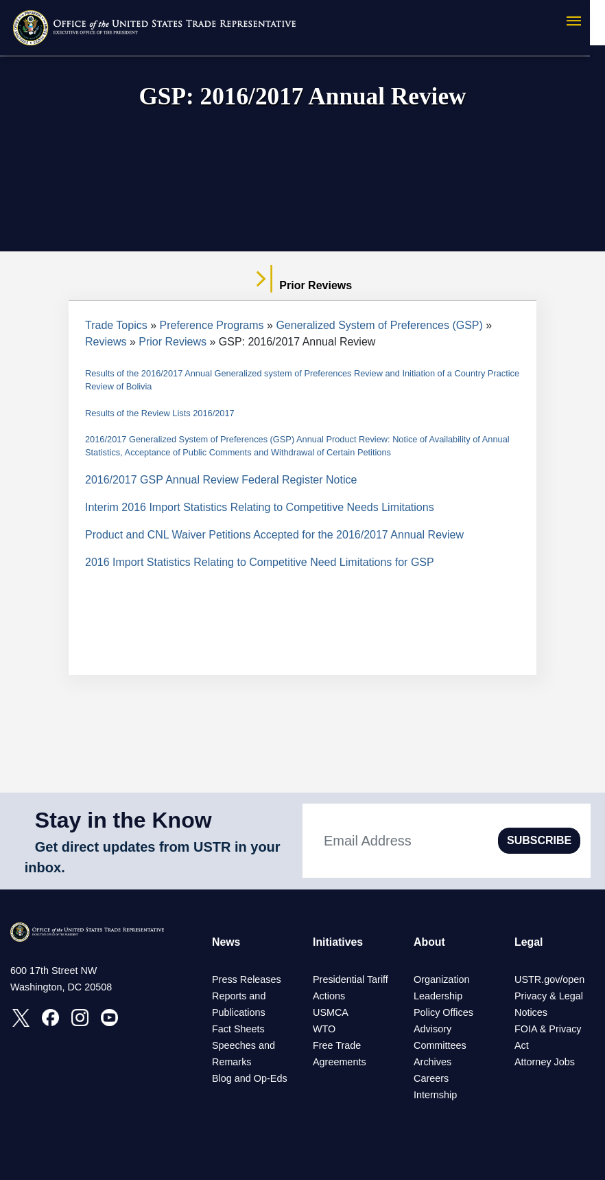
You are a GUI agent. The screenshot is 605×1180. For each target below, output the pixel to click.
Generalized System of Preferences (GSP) (379, 325)
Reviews (105, 342)
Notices (530, 1012)
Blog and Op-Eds (249, 1078)
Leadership (438, 995)
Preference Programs (212, 325)
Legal (528, 942)
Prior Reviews (172, 342)
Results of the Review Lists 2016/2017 (160, 413)
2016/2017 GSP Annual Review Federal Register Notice (221, 480)
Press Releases (246, 979)
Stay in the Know (123, 820)
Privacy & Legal (548, 995)
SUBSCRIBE (539, 840)
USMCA (330, 1012)
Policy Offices (443, 1012)
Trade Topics (116, 325)
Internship (435, 1094)
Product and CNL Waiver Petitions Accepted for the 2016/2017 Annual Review (274, 535)
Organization (442, 979)
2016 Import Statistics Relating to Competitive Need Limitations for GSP (259, 562)
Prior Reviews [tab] (302, 286)
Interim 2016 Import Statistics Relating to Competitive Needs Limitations (259, 507)
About (429, 942)
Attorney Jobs (544, 1061)
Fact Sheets (238, 1028)
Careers (431, 1078)
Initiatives (338, 942)
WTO (324, 1028)
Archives (432, 1061)
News (226, 942)
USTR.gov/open (549, 979)
